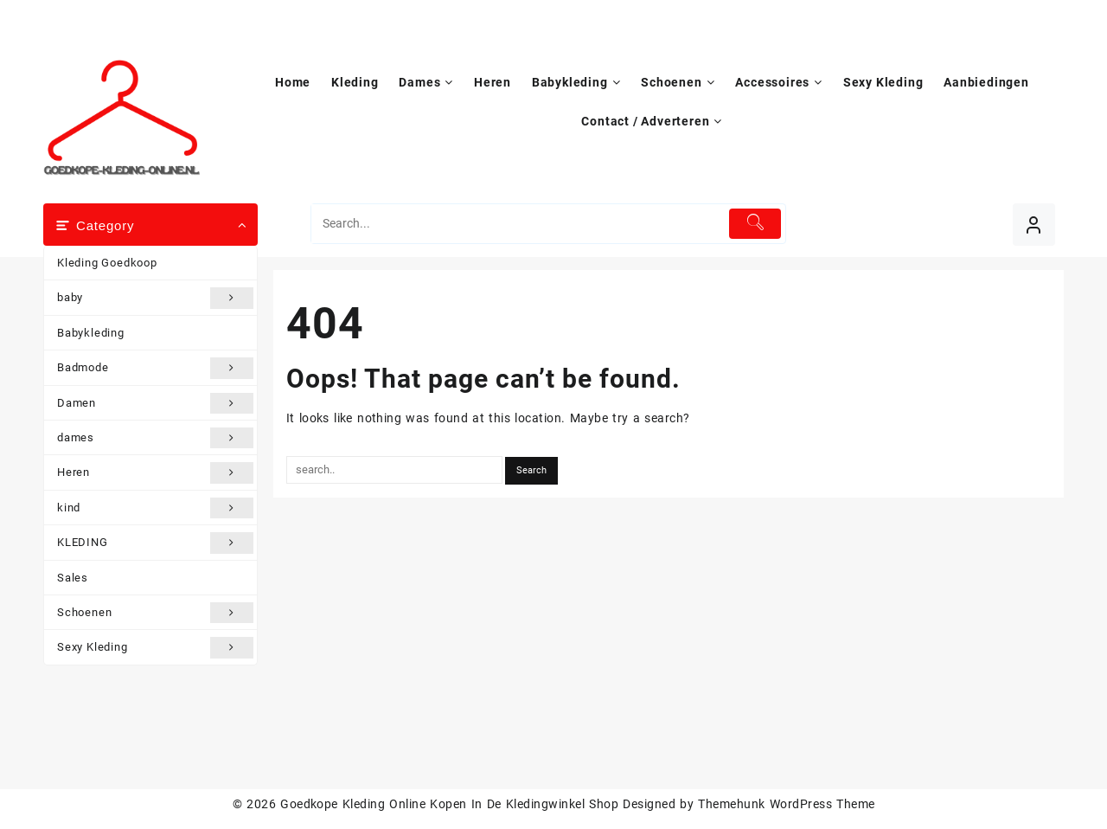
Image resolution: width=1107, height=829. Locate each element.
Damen (155, 403)
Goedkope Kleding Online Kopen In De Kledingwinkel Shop (449, 804)
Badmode (155, 367)
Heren (155, 472)
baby (155, 297)
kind (155, 508)
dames (155, 437)
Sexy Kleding (155, 647)
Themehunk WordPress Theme (786, 804)
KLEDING (155, 542)
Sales (72, 577)
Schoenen (155, 612)
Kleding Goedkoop (107, 262)
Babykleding (91, 332)
